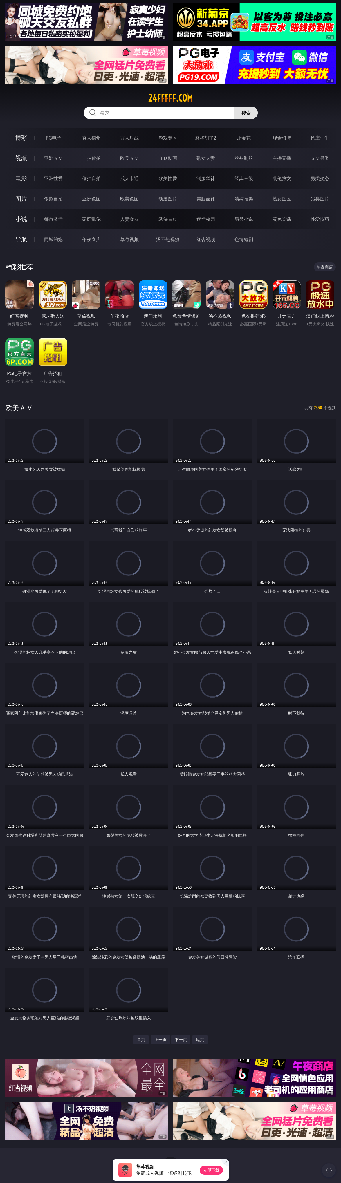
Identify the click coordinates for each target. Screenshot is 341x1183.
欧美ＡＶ (129, 158)
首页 (141, 1039)
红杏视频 (205, 239)
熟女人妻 (205, 158)
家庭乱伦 (91, 219)
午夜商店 (91, 239)
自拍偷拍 (91, 158)
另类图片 (320, 198)
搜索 (246, 113)
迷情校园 (205, 219)
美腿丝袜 (205, 198)
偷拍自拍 (91, 178)
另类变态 (320, 178)
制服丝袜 (205, 178)
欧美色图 (129, 198)
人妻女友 (129, 219)
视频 (21, 158)
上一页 (160, 1039)
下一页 (181, 1039)
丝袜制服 (243, 158)
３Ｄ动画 (167, 158)
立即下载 (211, 1170)
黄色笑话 (282, 219)
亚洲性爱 (53, 178)
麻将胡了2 (205, 138)
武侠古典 (167, 219)
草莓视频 (129, 239)
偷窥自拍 (53, 198)
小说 (21, 219)
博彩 (21, 138)
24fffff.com (170, 98)
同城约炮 (53, 239)
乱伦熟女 (282, 178)
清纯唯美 (243, 198)
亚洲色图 (91, 198)
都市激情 (53, 219)
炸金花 (244, 138)
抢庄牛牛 (320, 138)
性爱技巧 (320, 219)
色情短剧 (243, 239)
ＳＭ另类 (320, 158)
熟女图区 (282, 198)
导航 (21, 239)
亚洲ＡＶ (53, 158)
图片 (21, 198)
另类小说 (243, 219)
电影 (21, 178)
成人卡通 (129, 178)
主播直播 (282, 158)
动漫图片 (167, 198)
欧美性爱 (167, 178)
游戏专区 (167, 138)
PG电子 (53, 138)
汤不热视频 (167, 239)
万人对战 (129, 138)
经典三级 (243, 178)
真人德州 (91, 138)
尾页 (200, 1039)
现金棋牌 (282, 138)
